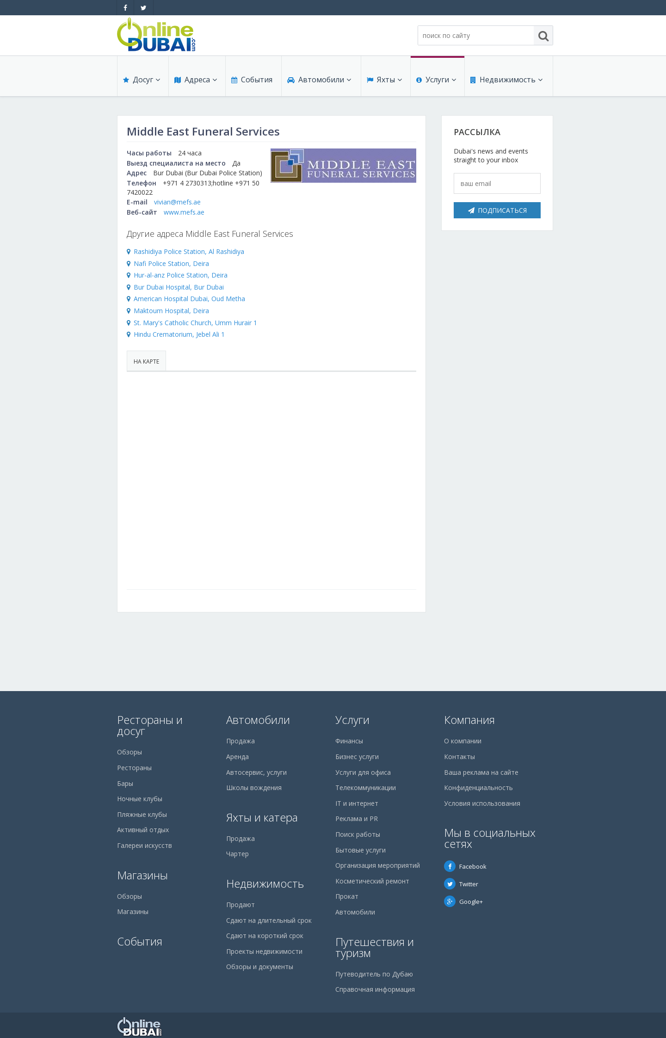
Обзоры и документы (259, 966)
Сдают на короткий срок (264, 935)
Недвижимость (506, 79)
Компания (469, 719)
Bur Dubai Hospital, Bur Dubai (179, 287)
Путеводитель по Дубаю (374, 974)
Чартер (237, 853)
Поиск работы (357, 834)
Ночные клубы (139, 798)
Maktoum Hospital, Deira (171, 310)
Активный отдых (143, 829)
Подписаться (497, 210)
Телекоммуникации (365, 787)
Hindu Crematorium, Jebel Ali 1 (179, 334)
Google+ (463, 901)
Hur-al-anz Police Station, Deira (181, 275)
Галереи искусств (144, 845)
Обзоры (129, 752)
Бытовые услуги (360, 850)
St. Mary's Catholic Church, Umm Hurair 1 (195, 322)
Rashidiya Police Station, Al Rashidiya (189, 251)
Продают (240, 904)
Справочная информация (375, 989)
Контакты (459, 756)
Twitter (461, 884)
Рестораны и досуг (150, 725)
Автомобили (319, 79)
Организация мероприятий (377, 865)
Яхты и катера (262, 817)
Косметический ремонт (372, 881)
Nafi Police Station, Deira (171, 263)
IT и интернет (356, 803)
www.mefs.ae (184, 212)
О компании (462, 740)
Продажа (240, 740)
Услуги (436, 79)
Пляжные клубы (142, 814)
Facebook (465, 866)
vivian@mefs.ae (177, 202)
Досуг (141, 79)
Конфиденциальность (478, 787)
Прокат (346, 896)
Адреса (195, 79)
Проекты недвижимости (264, 951)
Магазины (142, 875)
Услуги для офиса (363, 772)
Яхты (384, 79)
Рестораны (134, 767)
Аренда (237, 756)
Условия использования (482, 803)
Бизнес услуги (357, 756)
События (251, 79)
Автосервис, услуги (256, 772)
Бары (125, 783)
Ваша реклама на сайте (481, 772)
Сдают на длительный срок (269, 920)
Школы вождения (254, 787)
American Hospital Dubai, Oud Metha (189, 298)
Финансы (349, 740)
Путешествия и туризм (374, 947)
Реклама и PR (356, 818)
